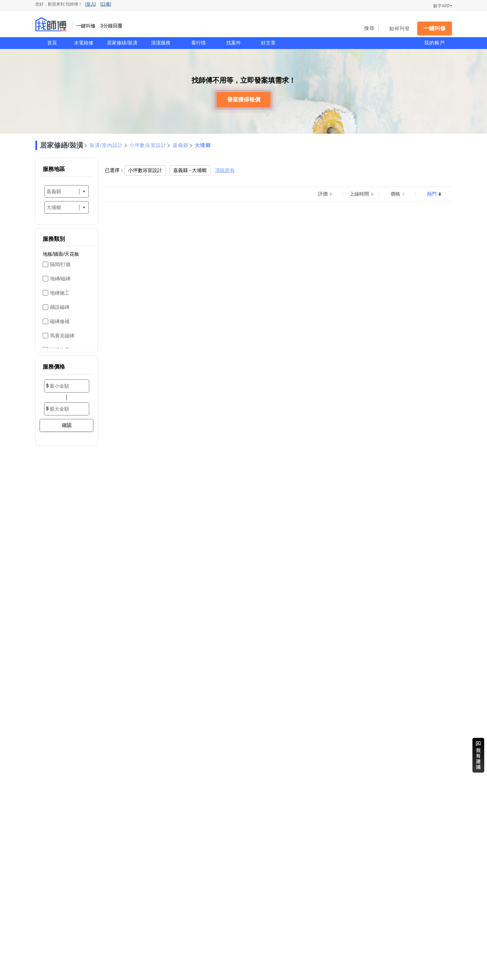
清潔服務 (160, 43)
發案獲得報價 (243, 99)
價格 (395, 194)
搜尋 (369, 28)
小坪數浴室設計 (148, 145)
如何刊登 (399, 28)
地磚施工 (59, 293)
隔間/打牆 (60, 264)
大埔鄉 (203, 145)
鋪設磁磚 (59, 307)
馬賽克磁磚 (62, 335)
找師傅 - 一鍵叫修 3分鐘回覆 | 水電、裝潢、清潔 (51, 24)
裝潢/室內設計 (106, 145)
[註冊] (105, 4)
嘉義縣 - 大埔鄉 (190, 170)
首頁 (52, 43)
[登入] (90, 4)
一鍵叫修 (434, 28)
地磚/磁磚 (60, 278)
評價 (323, 194)
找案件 (233, 43)
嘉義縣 (180, 145)
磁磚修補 (59, 321)
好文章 (268, 43)
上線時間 (359, 194)
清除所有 (225, 170)
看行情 (198, 43)
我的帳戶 (434, 43)
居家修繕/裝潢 (122, 43)
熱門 (432, 194)
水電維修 (83, 43)
